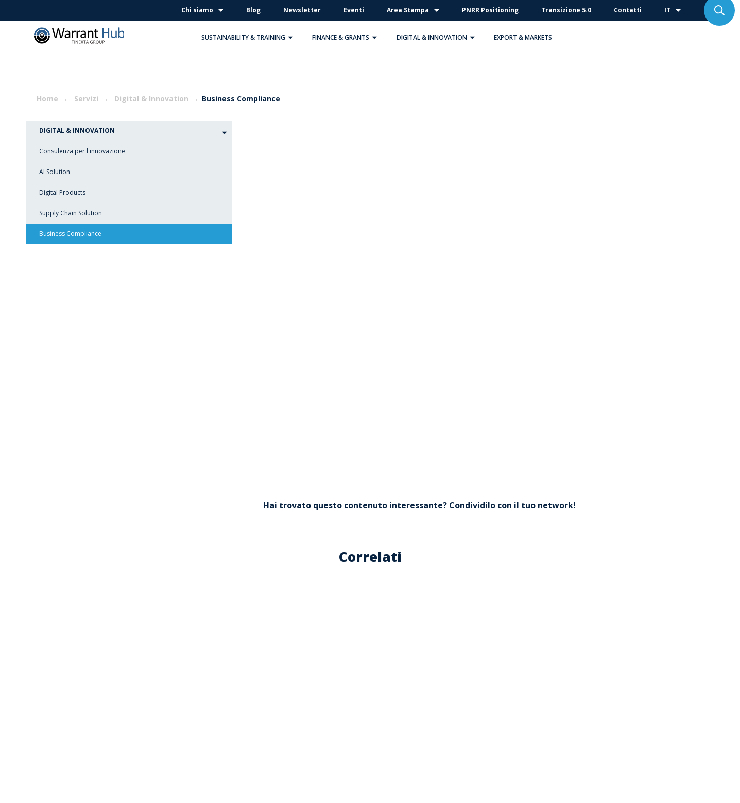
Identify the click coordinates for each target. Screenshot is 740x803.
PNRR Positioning (490, 10)
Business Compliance (70, 233)
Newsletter (302, 10)
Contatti (628, 10)
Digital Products (62, 192)
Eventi (353, 10)
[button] (290, 37)
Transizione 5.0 (566, 10)
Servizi (86, 99)
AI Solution (54, 171)
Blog (253, 10)
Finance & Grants (347, 37)
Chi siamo (197, 10)
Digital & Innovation (438, 37)
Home (47, 99)
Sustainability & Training (249, 37)
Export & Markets (523, 37)
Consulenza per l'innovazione (82, 151)
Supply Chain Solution (70, 213)
